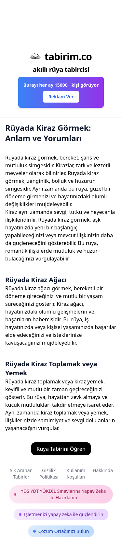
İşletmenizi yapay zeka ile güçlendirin (61, 514)
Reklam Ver (61, 97)
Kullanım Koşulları (75, 473)
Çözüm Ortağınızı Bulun (61, 531)
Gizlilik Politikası (48, 473)
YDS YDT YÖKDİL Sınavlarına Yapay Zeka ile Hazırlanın (60, 494)
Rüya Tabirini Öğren (61, 448)
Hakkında (103, 470)
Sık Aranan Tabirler (21, 473)
